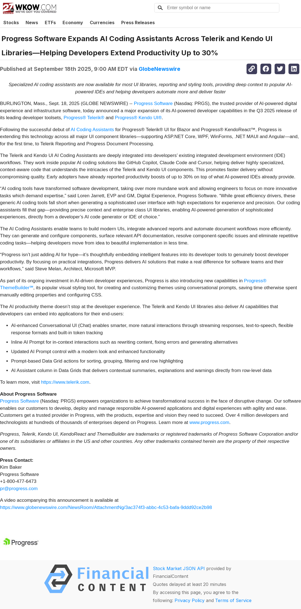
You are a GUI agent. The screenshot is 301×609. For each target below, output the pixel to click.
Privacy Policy (190, 600)
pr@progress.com (19, 488)
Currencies (102, 22)
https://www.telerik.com (65, 382)
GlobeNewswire (159, 69)
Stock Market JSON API (179, 568)
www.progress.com (209, 422)
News (32, 22)
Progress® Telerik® (84, 117)
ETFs (50, 22)
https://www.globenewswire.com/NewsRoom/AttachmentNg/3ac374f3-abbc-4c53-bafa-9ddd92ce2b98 (106, 507)
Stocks (11, 22)
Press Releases (138, 22)
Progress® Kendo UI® (138, 117)
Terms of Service (233, 600)
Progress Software (153, 103)
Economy (73, 22)
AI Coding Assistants (92, 129)
